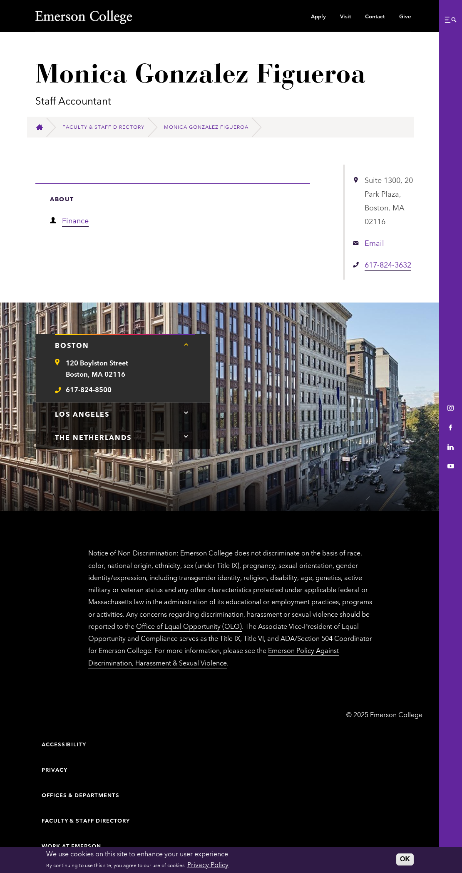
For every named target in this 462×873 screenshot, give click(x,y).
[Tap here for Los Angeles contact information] (186, 413)
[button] (450, 19)
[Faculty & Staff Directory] (107, 127)
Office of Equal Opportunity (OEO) (189, 625)
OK (405, 859)
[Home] (43, 127)
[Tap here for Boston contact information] (186, 344)
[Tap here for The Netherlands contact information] (186, 436)
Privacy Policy (208, 864)
